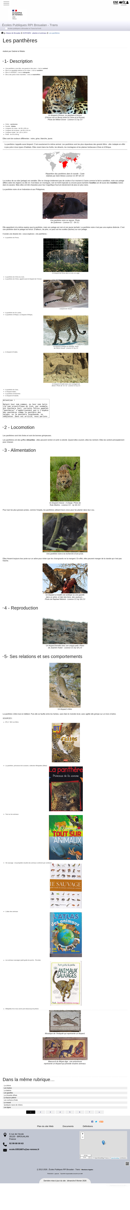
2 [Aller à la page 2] (40, 1133)
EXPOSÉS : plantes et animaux (35, 35)
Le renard (7, 1123)
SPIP (82, 1195)
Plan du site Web (49, 1147)
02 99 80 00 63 (16, 1164)
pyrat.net (55, 1195)
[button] (122, 2)
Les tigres (7, 1128)
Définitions (83, 1147)
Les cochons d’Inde (11, 1121)
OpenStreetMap (114, 1179)
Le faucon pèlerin (10, 1118)
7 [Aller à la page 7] (89, 1133)
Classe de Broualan (13, 35)
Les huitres (8, 1109)
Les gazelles (8, 1113)
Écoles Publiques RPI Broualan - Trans (65, 27)
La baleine (7, 1111)
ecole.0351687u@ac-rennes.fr (24, 1170)
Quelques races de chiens (13, 1126)
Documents (68, 1147)
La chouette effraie (10, 1116)
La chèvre (7, 1106)
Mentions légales (87, 1191)
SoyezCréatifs (69, 1195)
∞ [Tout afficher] (99, 1133)
